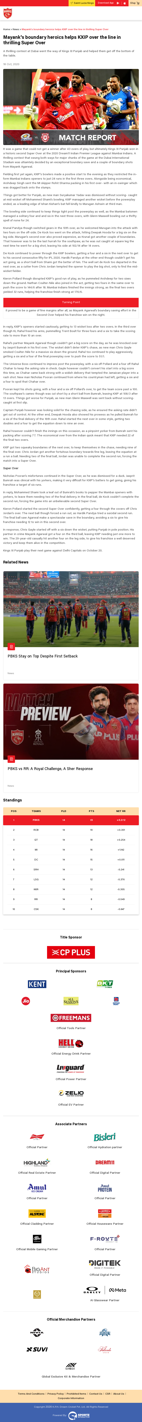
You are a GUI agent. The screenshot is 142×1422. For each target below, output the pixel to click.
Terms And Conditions (31, 1394)
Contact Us (95, 1394)
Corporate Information (71, 1398)
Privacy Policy (55, 1394)
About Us (118, 1394)
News (11, 673)
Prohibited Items (76, 1394)
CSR (107, 1394)
